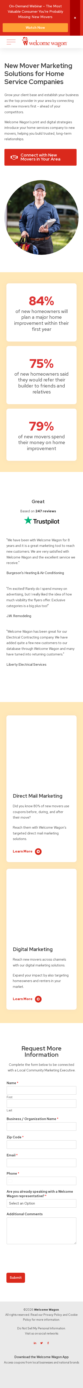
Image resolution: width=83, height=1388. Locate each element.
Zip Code (15, 1137)
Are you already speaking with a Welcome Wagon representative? (40, 1194)
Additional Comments (25, 1214)
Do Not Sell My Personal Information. (41, 1328)
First (9, 1097)
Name (12, 1083)
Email (12, 1155)
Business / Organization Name (32, 1119)
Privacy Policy (52, 1315)
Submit (16, 1277)
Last (9, 1110)
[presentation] (40, 1265)
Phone (13, 1174)
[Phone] (41, 1181)
